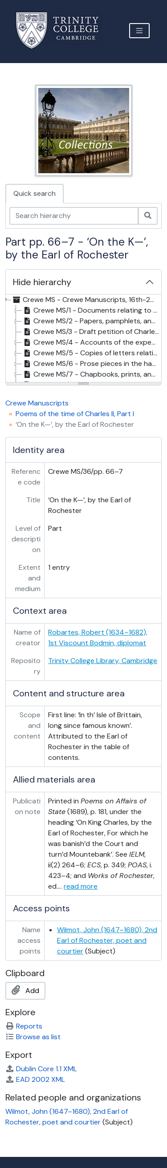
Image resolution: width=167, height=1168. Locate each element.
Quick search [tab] (34, 193)
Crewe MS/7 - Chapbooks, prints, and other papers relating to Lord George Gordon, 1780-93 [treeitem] (91, 374)
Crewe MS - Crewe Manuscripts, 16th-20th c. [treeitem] (86, 299)
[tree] (83, 338)
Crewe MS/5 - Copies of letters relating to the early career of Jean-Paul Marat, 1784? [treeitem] (91, 353)
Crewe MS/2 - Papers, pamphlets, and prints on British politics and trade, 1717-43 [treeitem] (91, 321)
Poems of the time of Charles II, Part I (75, 413)
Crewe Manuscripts (37, 403)
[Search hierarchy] (73, 216)
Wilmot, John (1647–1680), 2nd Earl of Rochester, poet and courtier (107, 940)
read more (81, 886)
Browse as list (33, 1036)
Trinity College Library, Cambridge (102, 660)
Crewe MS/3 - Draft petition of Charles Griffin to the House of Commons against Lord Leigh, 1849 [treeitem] (91, 331)
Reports (23, 1026)
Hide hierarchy (42, 282)
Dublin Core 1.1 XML (41, 1068)
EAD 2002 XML (35, 1079)
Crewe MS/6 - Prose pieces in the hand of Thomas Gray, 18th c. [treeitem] (91, 363)
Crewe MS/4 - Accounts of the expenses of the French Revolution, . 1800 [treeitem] (91, 342)
